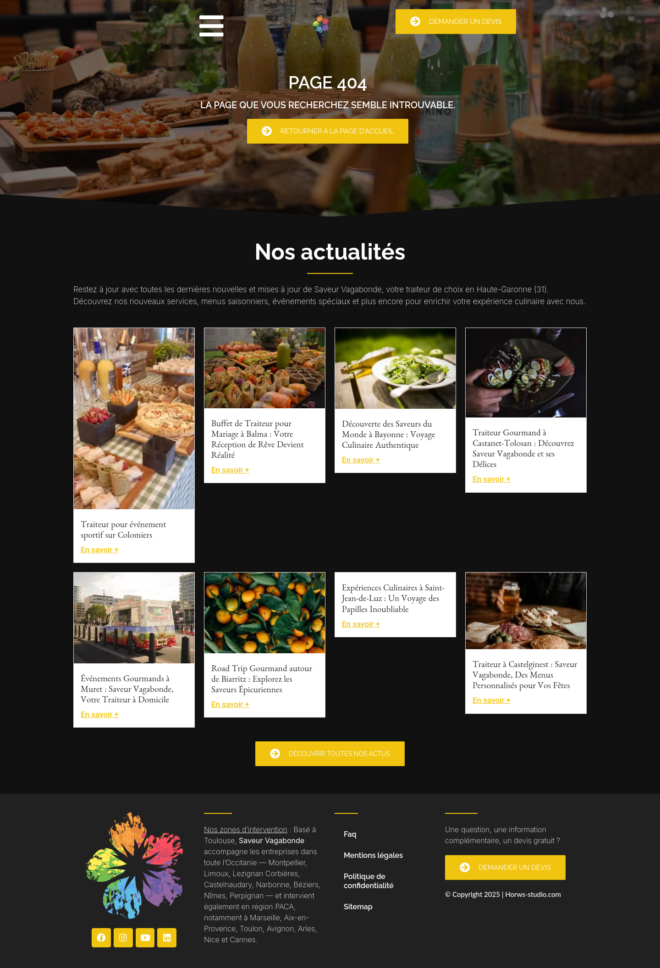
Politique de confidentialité (369, 881)
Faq (350, 834)
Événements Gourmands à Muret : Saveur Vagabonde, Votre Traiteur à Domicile (127, 691)
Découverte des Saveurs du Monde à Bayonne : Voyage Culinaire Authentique (388, 436)
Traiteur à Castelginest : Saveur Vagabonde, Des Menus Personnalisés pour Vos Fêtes (525, 676)
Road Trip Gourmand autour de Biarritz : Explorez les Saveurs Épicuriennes (261, 680)
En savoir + (100, 549)
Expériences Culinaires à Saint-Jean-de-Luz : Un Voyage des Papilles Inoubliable (393, 600)
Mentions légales (373, 855)
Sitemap (358, 906)
